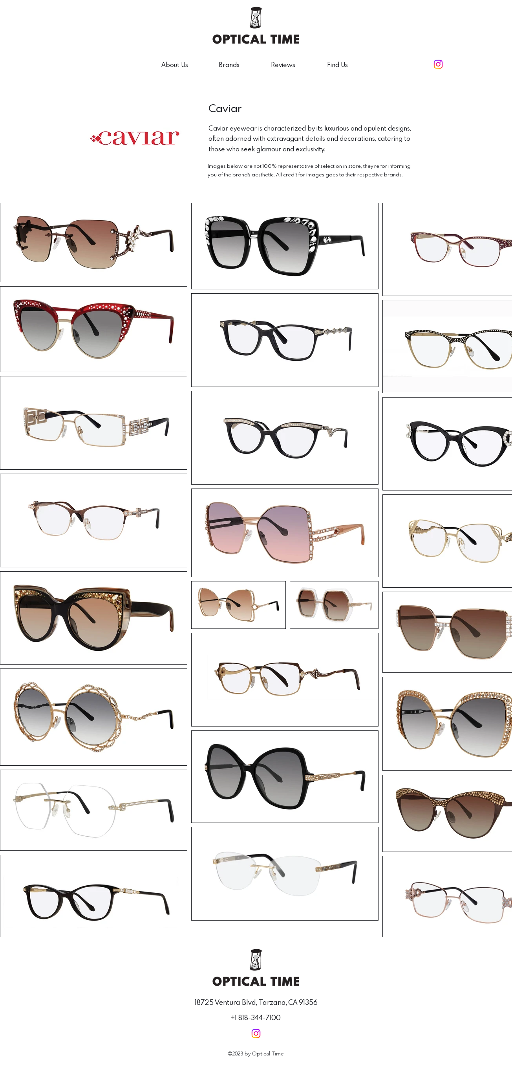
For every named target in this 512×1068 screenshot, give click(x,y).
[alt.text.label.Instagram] (438, 64)
